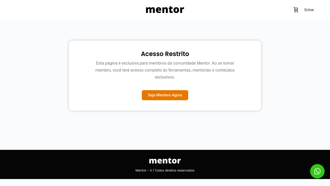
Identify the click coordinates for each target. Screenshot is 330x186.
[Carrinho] (296, 10)
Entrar (309, 10)
